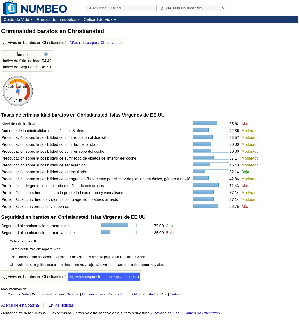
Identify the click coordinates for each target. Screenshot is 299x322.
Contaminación (93, 294)
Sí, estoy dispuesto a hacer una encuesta (104, 277)
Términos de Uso (164, 313)
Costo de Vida (16, 19)
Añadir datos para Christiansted (96, 43)
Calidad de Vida (98, 19)
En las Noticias (61, 305)
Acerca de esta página (20, 305)
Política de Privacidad (201, 313)
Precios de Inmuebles (56, 19)
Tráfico (175, 294)
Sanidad (73, 294)
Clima (59, 294)
